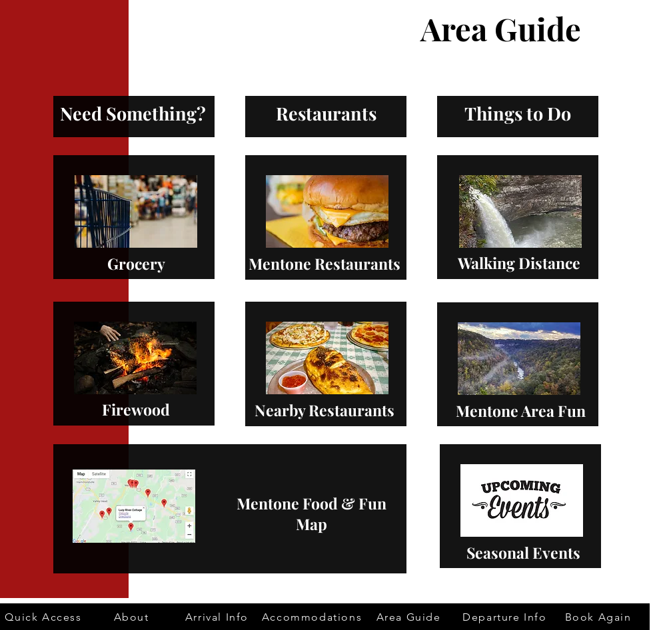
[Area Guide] (409, 616)
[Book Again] (599, 616)
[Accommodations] (313, 616)
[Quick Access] (44, 616)
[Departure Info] (506, 616)
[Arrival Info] (218, 616)
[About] (132, 616)
